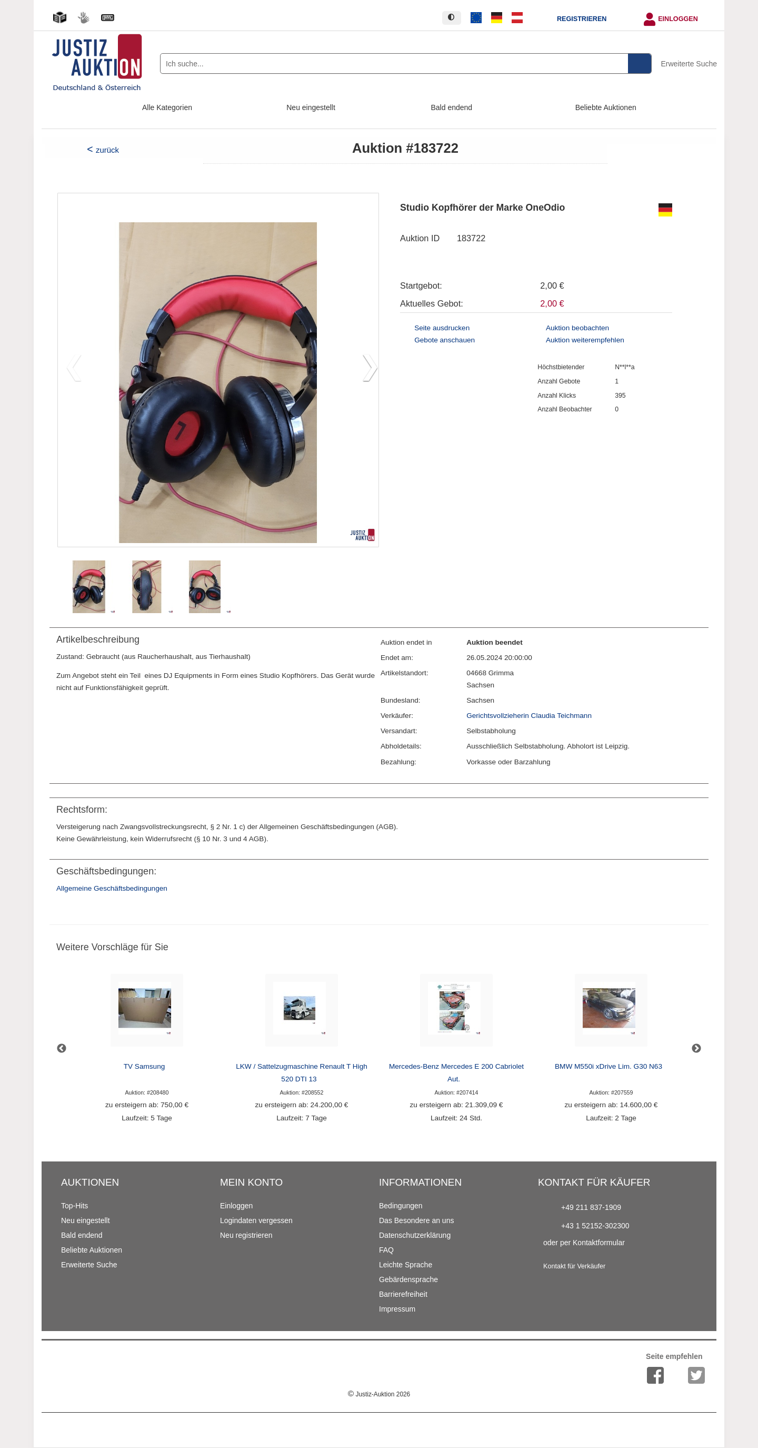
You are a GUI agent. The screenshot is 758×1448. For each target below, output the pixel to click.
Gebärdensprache (408, 1279)
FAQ (386, 1250)
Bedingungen (401, 1205)
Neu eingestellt (310, 107)
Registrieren (581, 19)
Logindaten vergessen (256, 1220)
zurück (107, 149)
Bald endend (452, 107)
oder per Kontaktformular (584, 1242)
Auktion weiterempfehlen (585, 340)
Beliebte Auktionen (605, 107)
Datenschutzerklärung (415, 1235)
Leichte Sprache (405, 1264)
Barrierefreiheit (403, 1294)
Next (696, 1048)
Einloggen (678, 19)
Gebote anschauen (444, 340)
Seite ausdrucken (442, 328)
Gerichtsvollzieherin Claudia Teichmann (529, 716)
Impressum (397, 1309)
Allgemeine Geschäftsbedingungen (111, 888)
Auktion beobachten (577, 328)
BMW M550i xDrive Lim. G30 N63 (608, 1066)
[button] (366, 369)
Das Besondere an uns (416, 1220)
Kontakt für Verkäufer (574, 1266)
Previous (61, 1048)
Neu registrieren (246, 1235)
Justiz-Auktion (379, 1394)
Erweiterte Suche (689, 64)
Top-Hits (74, 1205)
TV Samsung (144, 1066)
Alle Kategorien (167, 107)
